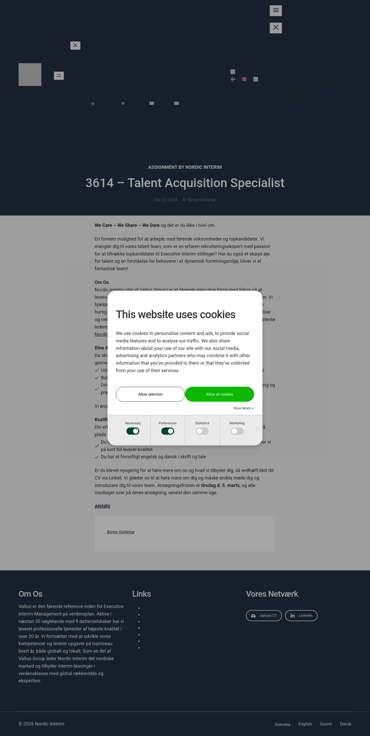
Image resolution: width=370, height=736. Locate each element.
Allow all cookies (219, 394)
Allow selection (150, 394)
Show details (243, 408)
